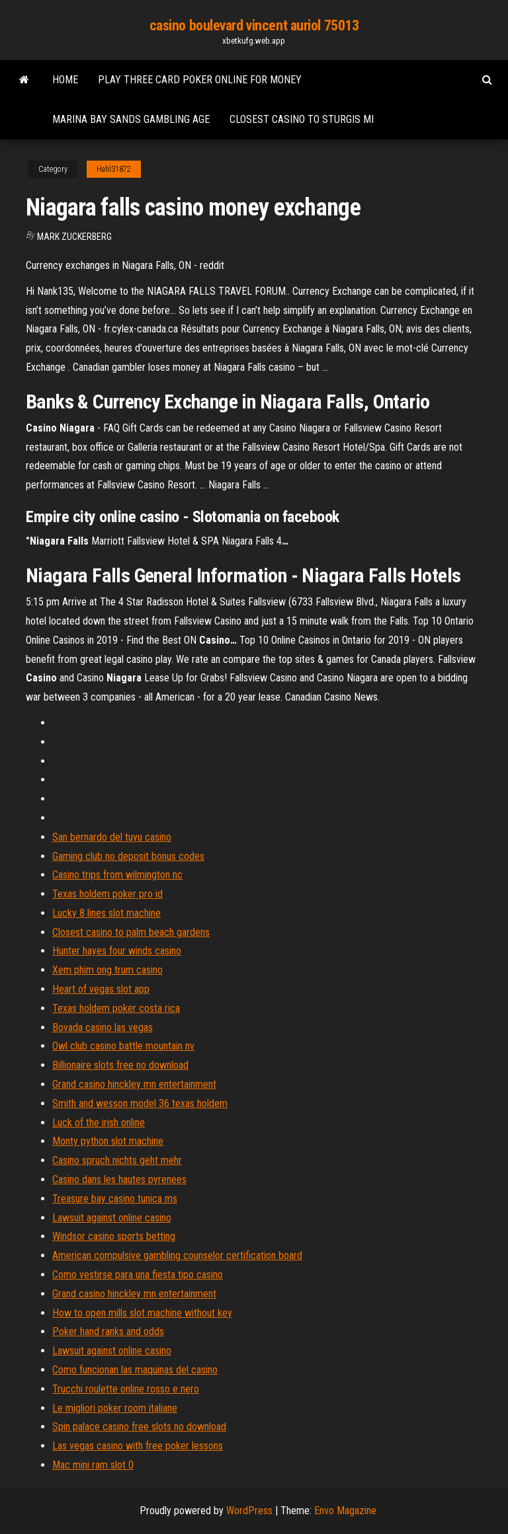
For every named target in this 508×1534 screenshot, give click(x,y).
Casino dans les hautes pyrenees (119, 1179)
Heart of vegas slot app (100, 989)
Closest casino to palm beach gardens (131, 932)
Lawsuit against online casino (111, 1217)
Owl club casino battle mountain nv (123, 1046)
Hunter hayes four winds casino (116, 950)
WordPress (249, 1510)
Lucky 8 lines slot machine (106, 913)
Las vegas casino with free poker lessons (137, 1445)
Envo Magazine (345, 1510)
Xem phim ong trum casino (107, 970)
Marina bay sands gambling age (131, 119)
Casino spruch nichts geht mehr (117, 1160)
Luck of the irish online (98, 1122)
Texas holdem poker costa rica (116, 1008)
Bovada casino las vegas (102, 1027)
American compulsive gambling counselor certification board (177, 1255)
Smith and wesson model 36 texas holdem (140, 1103)
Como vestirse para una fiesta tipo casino (137, 1274)
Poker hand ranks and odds (108, 1331)
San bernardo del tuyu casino (111, 837)
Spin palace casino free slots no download (139, 1426)
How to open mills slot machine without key (142, 1313)
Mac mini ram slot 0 (93, 1465)
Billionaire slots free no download (120, 1065)
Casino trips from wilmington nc (117, 874)
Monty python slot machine (107, 1141)
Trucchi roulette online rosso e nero (125, 1389)
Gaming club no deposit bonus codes (128, 856)
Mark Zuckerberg (74, 236)
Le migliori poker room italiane (114, 1408)
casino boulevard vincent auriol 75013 (254, 25)
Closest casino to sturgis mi (302, 119)
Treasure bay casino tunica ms (114, 1198)
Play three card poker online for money (200, 79)
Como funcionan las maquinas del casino (135, 1369)
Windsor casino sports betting (113, 1236)
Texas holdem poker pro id (107, 894)
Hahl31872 (114, 169)
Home (65, 79)
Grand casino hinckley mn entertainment (134, 1084)
